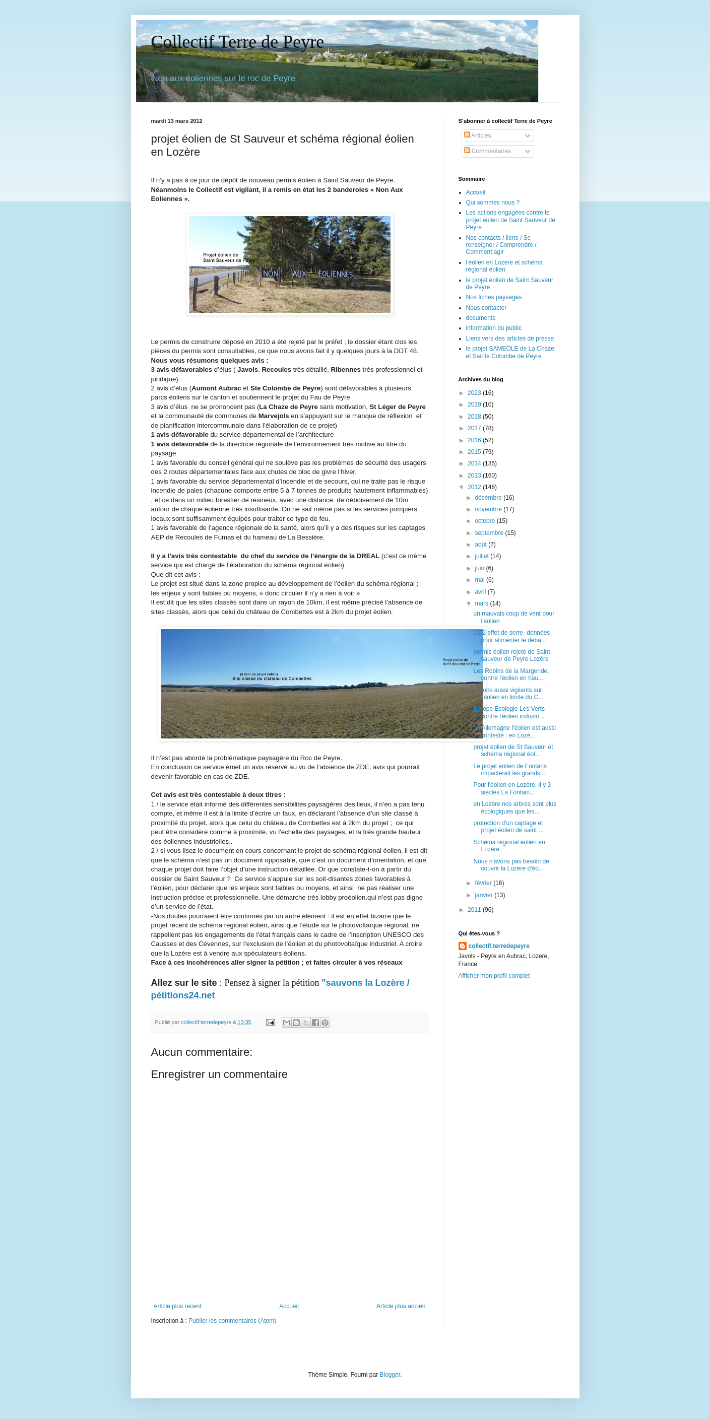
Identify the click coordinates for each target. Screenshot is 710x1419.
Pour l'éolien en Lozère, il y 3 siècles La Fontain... (512, 788)
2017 (475, 428)
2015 (475, 451)
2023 (475, 392)
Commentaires (487, 151)
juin (480, 568)
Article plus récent (178, 1306)
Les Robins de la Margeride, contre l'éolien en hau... (511, 674)
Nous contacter (486, 307)
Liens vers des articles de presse (510, 338)
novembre (489, 509)
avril (481, 591)
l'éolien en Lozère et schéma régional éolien (504, 266)
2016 (475, 440)
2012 (475, 487)
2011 (475, 909)
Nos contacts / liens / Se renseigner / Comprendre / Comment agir (501, 245)
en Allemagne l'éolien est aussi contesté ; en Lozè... (514, 731)
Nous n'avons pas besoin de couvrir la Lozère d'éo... (511, 865)
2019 (475, 404)
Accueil (289, 1306)
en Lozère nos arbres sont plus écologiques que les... (514, 807)
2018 (475, 416)
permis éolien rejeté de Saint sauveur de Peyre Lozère (511, 655)
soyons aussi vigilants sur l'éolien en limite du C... (508, 694)
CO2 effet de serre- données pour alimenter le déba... (511, 636)
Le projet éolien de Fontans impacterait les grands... (509, 770)
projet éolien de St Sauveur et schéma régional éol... (513, 751)
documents (481, 317)
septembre (490, 532)
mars (482, 603)
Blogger (390, 1374)
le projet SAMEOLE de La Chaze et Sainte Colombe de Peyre (510, 352)
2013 (475, 475)
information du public (494, 327)
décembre (489, 497)
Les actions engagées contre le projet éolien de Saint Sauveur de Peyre (510, 220)
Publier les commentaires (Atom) (232, 1320)
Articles (477, 135)
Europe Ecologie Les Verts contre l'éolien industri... (508, 712)
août (481, 544)
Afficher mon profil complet (494, 975)
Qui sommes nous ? (493, 202)
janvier (484, 895)
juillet (482, 556)
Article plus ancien (400, 1306)
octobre (485, 520)
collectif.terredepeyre (499, 946)
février (484, 883)
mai (480, 579)
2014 (475, 463)
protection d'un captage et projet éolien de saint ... (508, 827)
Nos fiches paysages (494, 297)
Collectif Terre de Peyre (238, 42)
